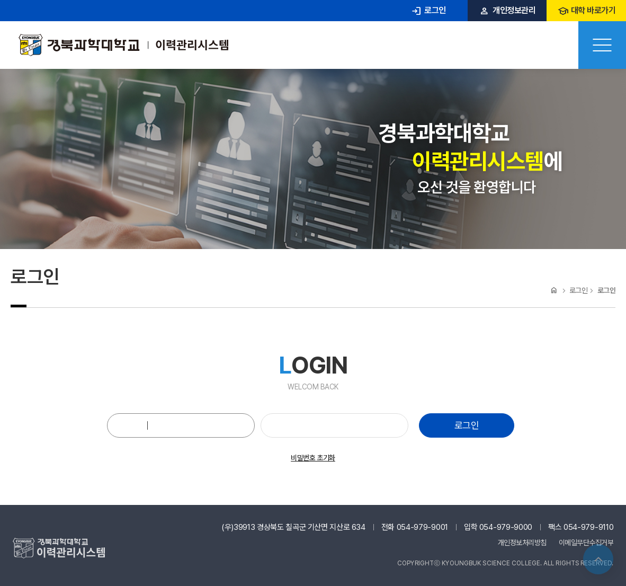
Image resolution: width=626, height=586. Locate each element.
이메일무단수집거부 (586, 542)
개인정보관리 (507, 10)
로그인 (428, 10)
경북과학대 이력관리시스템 (123, 45)
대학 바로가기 (586, 10)
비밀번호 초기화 (313, 458)
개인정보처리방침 (522, 542)
